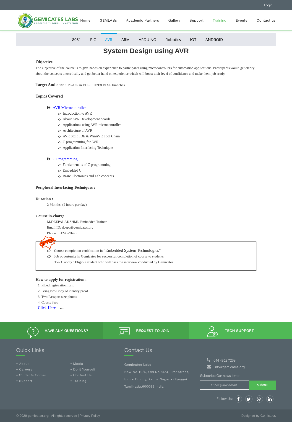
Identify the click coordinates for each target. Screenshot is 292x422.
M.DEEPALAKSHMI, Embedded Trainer (77, 222)
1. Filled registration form (56, 285)
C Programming (65, 159)
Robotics (173, 39)
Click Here (47, 308)
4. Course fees (48, 302)
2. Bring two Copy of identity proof (63, 291)
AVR (108, 39)
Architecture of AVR (77, 130)
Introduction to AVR (77, 113)
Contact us (266, 20)
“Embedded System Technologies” (132, 250)
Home (85, 20)
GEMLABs (108, 20)
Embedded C (72, 170)
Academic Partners (142, 20)
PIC (93, 39)
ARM (125, 39)
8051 (76, 39)
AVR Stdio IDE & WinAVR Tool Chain (91, 136)
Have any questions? (66, 331)
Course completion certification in (79, 250)
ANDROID (214, 39)
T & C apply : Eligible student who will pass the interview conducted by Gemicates (113, 262)
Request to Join (152, 331)
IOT (193, 39)
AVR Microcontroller (69, 108)
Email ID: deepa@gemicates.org (70, 227)
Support (197, 20)
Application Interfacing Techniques (88, 147)
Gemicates (268, 415)
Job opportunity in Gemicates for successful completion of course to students (109, 256)
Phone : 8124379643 (61, 233)
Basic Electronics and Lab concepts (88, 176)
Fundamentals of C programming (87, 165)
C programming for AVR (81, 142)
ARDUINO (147, 39)
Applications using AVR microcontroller (92, 125)
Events (242, 20)
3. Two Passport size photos (57, 296)
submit (262, 385)
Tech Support (239, 331)
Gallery (174, 20)
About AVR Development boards (86, 119)
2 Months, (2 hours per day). (67, 204)
